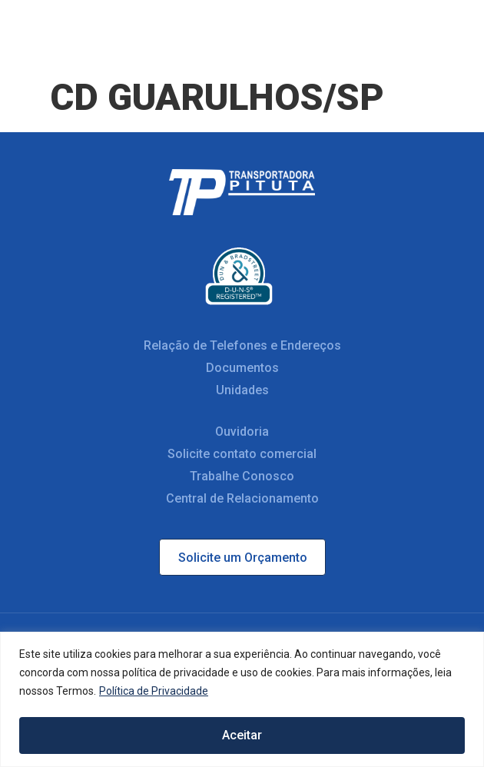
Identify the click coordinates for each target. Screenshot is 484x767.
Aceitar (242, 735)
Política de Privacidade (153, 692)
